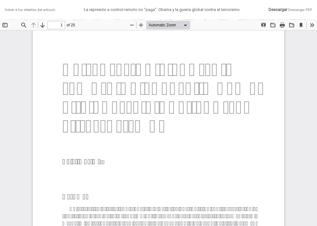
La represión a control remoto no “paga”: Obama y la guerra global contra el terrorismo (162, 9)
